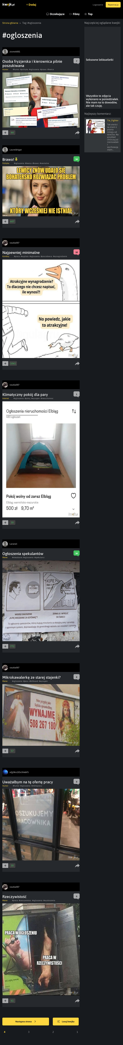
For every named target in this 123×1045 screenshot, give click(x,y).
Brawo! (9, 159)
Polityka (5, 163)
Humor (5, 69)
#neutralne (44, 163)
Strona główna (10, 22)
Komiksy (5, 256)
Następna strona (25, 1021)
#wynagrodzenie (60, 256)
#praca (17, 256)
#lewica (50, 69)
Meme (4, 557)
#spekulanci (39, 557)
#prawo (43, 69)
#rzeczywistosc (25, 900)
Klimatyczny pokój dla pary (25, 394)
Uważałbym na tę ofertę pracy (27, 782)
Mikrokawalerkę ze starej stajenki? (31, 677)
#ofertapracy (36, 786)
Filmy (76, 14)
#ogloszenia (34, 69)
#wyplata (25, 256)
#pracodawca (46, 256)
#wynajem (35, 398)
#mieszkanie (17, 557)
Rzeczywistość (14, 897)
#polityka (24, 69)
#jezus (25, 681)
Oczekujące (57, 14)
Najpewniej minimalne (21, 252)
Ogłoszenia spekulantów (22, 554)
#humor (16, 69)
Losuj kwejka (66, 1021)
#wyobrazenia (49, 900)
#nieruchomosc (47, 398)
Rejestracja (112, 4)
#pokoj (27, 398)
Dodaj (33, 4)
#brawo (36, 163)
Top (90, 14)
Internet (5, 398)
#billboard (33, 681)
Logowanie (96, 4)
